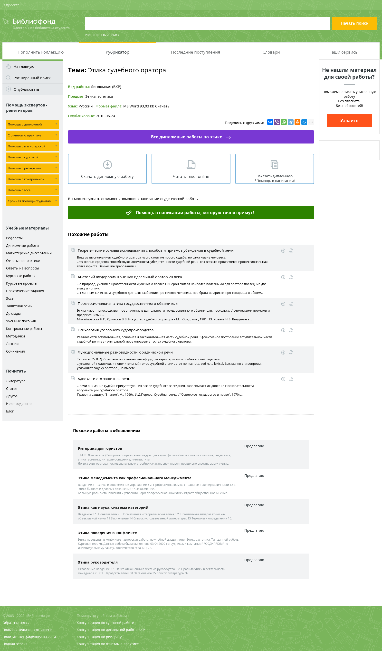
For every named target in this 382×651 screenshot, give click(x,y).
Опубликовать (26, 89)
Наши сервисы (343, 52)
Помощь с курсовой (23, 157)
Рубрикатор (117, 52)
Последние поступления (195, 52)
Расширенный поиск (102, 34)
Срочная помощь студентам (29, 201)
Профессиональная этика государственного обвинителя (128, 303)
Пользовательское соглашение (28, 629)
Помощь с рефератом (24, 168)
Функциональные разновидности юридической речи (125, 352)
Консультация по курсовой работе (105, 622)
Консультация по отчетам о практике (108, 643)
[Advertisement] (32, 500)
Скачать (162, 106)
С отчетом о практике (24, 135)
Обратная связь (15, 622)
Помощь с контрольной (26, 179)
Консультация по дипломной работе (107, 629)
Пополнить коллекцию (41, 52)
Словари (271, 52)
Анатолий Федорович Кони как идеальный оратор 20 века (130, 276)
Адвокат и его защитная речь (104, 378)
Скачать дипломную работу (107, 176)
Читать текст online (191, 176)
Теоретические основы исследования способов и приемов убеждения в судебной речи (156, 250)
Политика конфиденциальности (29, 636)
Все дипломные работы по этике (186, 137)
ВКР (141, 629)
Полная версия (14, 643)
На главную (24, 66)
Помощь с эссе (19, 190)
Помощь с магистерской (26, 146)
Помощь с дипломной (25, 124)
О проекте (10, 5)
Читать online (291, 251)
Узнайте (349, 120)
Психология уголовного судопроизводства (116, 329)
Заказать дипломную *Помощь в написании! (275, 178)
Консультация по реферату (99, 636)
